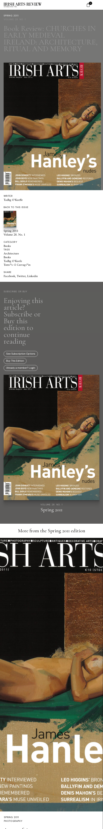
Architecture (11, 253)
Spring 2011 (11, 15)
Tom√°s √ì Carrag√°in (17, 264)
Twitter (21, 276)
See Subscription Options (20, 353)
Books (7, 246)
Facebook (9, 276)
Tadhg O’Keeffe (13, 199)
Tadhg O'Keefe (13, 261)
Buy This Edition (15, 360)
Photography (13, 821)
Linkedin (32, 276)
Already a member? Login (20, 368)
